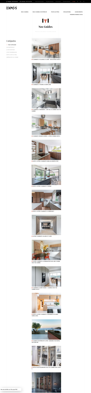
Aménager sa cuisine (12, 57)
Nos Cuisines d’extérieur (40, 13)
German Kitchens (66, 1)
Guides (73, 1)
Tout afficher (12, 44)
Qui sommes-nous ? (39, 1)
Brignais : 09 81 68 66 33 (12, 1)
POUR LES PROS (55, 13)
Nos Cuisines (24, 13)
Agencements (79, 13)
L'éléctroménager (11, 52)
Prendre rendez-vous (76, 15)
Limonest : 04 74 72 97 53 (26, 1)
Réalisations (67, 13)
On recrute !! (58, 1)
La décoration (10, 49)
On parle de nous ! (50, 1)
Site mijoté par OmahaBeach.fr (22, 389)
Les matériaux (10, 47)
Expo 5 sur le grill (11, 54)
